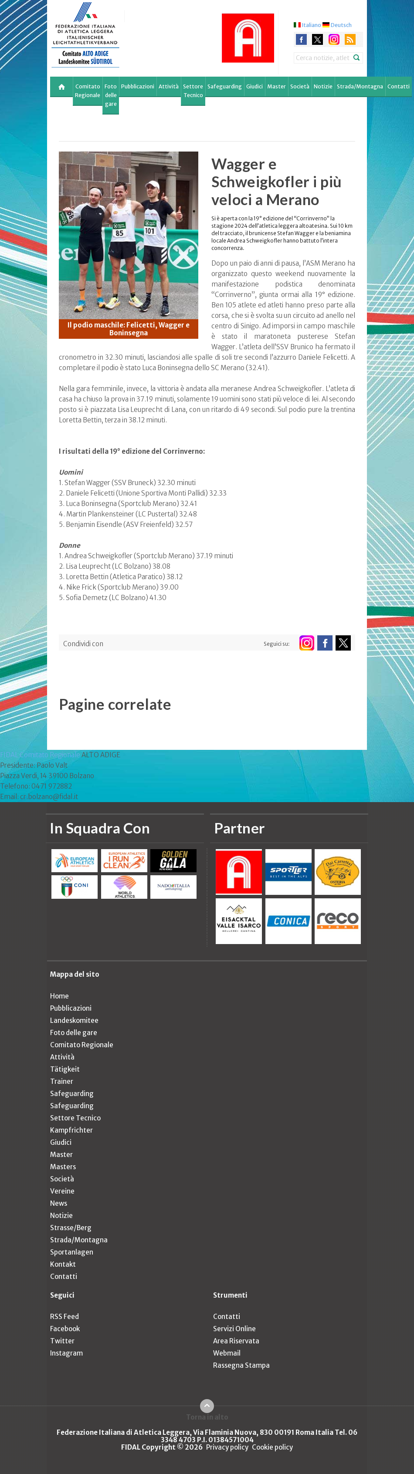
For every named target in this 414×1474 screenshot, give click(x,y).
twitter (317, 39)
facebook (301, 39)
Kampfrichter (71, 1130)
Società (299, 86)
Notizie (323, 86)
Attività (169, 86)
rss (350, 39)
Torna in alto (207, 1417)
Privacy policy (227, 1447)
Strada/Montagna (360, 86)
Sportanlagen (71, 1252)
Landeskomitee (74, 1020)
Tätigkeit (65, 1069)
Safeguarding (224, 86)
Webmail (227, 1353)
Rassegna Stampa (241, 1365)
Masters (63, 1167)
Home (59, 996)
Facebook (65, 1329)
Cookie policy (272, 1447)
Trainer (61, 1081)
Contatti (398, 86)
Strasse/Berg (71, 1228)
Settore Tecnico (193, 90)
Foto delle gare (111, 95)
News (58, 1203)
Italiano (311, 25)
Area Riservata (236, 1341)
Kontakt (63, 1264)
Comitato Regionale (87, 90)
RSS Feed (64, 1316)
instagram (334, 39)
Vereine (62, 1191)
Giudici (254, 86)
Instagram (66, 1353)
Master (276, 86)
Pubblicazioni (137, 86)
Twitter (62, 1341)
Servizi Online (234, 1329)
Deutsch (341, 25)
